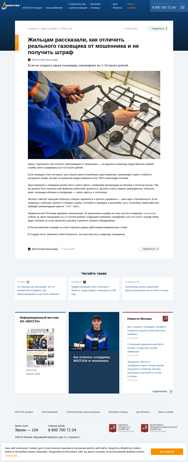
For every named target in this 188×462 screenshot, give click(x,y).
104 (35, 430)
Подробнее (11, 455)
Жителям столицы (118, 412)
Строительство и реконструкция (83, 412)
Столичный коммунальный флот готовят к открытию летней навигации (145, 348)
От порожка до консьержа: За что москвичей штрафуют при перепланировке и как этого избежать (38, 290)
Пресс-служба (165, 412)
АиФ (68, 206)
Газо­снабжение (50, 412)
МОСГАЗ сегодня (24, 412)
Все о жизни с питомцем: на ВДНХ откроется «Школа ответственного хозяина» (146, 330)
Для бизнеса (143, 412)
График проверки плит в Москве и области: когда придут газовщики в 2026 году (93, 290)
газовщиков (149, 213)
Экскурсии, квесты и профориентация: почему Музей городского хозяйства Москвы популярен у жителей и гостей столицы (145, 369)
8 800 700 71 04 (164, 7)
